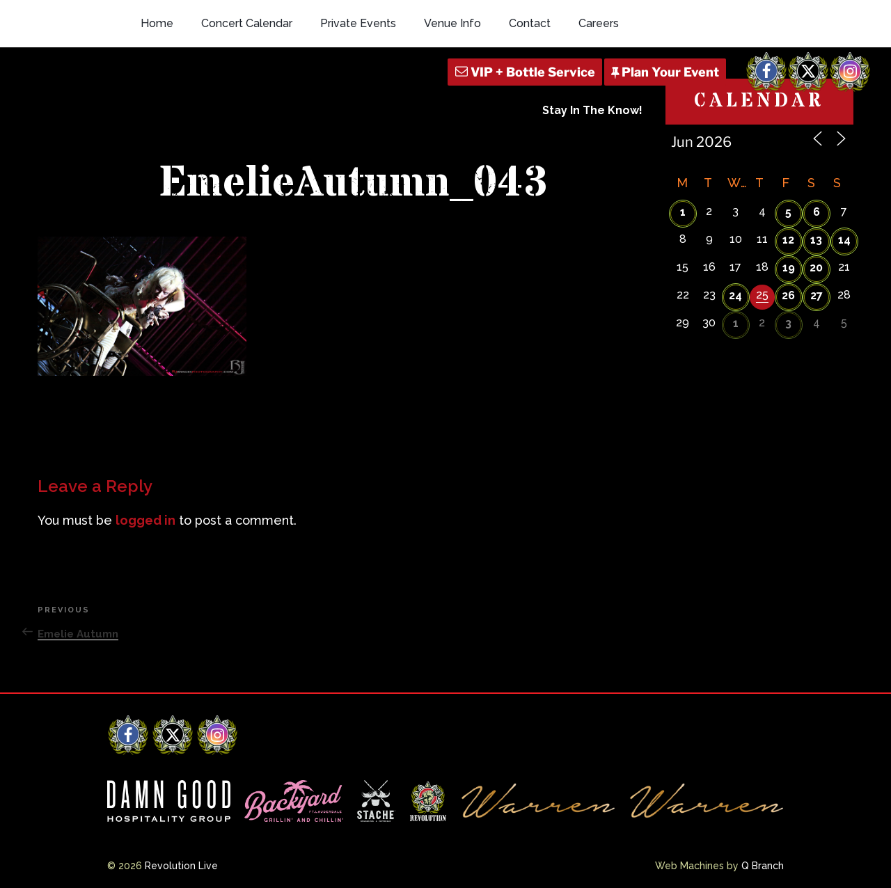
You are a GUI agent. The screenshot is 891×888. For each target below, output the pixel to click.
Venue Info (452, 23)
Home (157, 23)
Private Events (358, 23)
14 (844, 239)
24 (735, 295)
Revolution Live (181, 865)
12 (788, 239)
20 (816, 267)
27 (816, 295)
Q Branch (762, 865)
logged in (145, 520)
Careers (598, 23)
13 (816, 239)
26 (788, 295)
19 (788, 267)
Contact (530, 23)
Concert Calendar (246, 23)
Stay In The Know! (592, 110)
